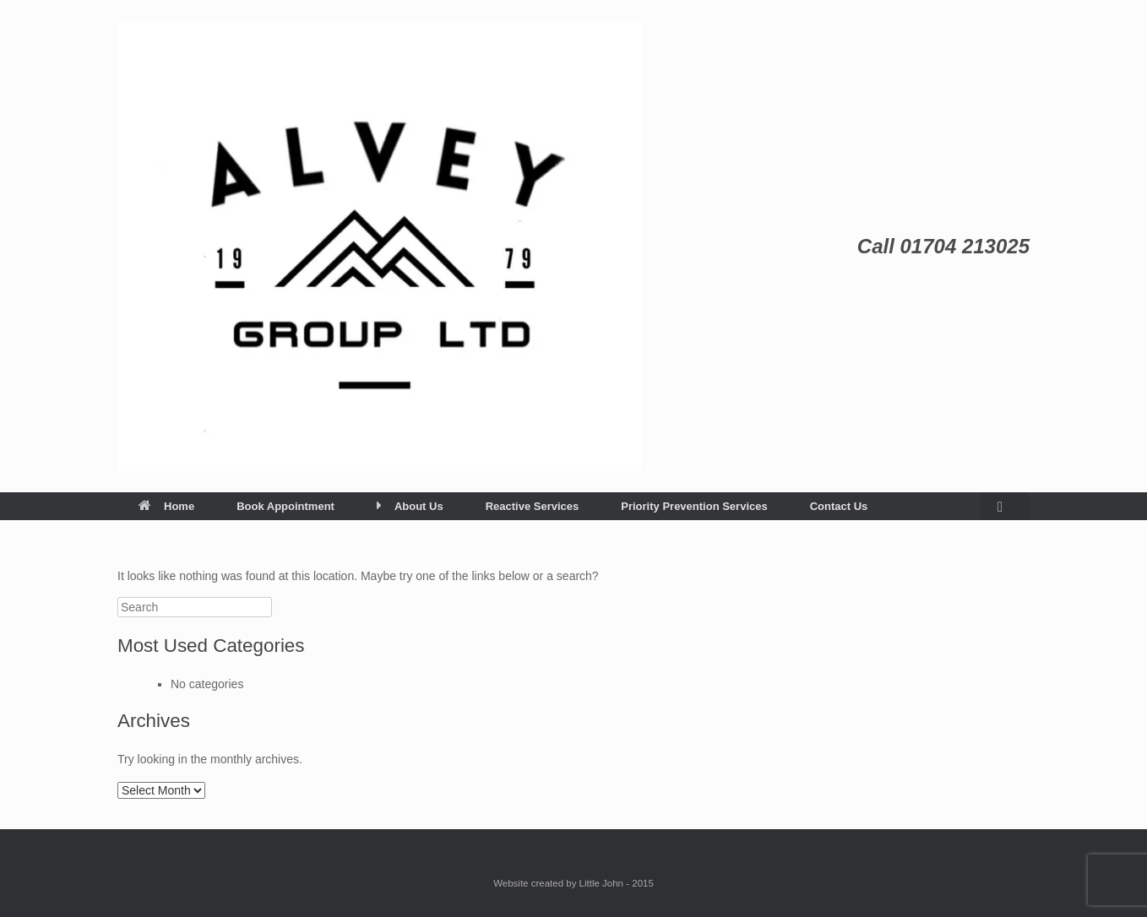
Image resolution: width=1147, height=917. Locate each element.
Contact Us (839, 506)
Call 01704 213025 (943, 246)
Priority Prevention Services (694, 506)
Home (166, 506)
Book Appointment (285, 506)
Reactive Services (532, 506)
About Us (410, 506)
